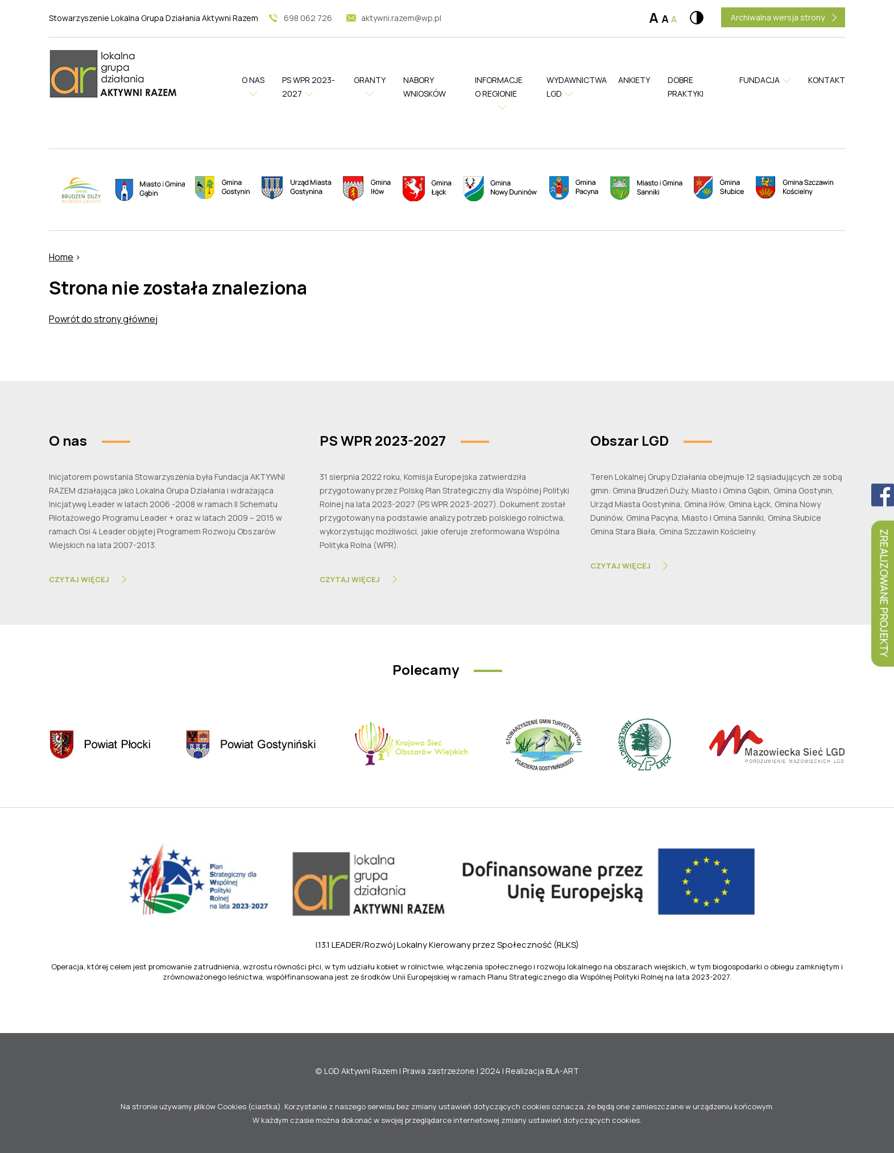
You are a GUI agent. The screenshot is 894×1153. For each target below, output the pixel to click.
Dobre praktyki (685, 86)
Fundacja (759, 79)
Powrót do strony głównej (103, 319)
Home (61, 257)
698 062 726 (308, 18)
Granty (370, 79)
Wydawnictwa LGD (574, 86)
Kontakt (826, 79)
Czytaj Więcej (79, 579)
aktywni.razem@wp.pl (401, 18)
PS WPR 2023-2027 (308, 86)
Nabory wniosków (425, 86)
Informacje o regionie (499, 86)
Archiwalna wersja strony (778, 17)
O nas (254, 79)
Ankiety (634, 79)
